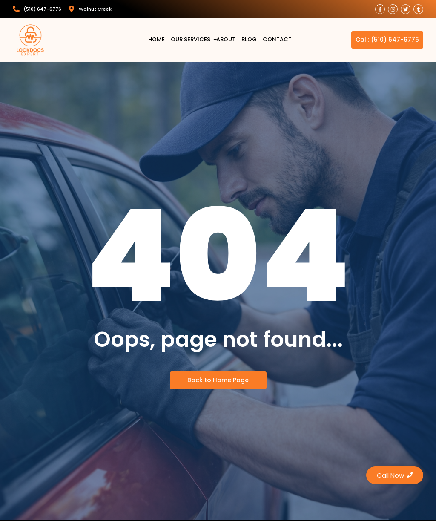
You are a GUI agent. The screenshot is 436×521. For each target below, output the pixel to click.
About (225, 40)
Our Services (191, 40)
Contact (277, 40)
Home (156, 40)
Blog (249, 40)
